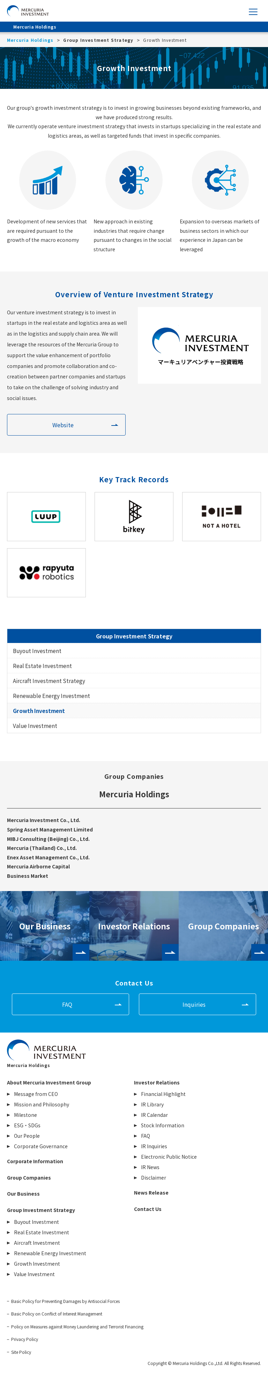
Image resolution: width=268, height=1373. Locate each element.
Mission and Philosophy (41, 1104)
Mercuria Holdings (134, 793)
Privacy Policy (24, 1339)
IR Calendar (154, 1114)
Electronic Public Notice (169, 1156)
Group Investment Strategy (134, 636)
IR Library (152, 1104)
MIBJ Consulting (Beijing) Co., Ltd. (48, 838)
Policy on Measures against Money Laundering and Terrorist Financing (77, 1326)
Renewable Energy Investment (51, 695)
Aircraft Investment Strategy (49, 680)
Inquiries (194, 1004)
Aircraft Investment (37, 1242)
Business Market (27, 875)
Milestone (25, 1114)
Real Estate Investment (42, 665)
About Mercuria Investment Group (49, 1082)
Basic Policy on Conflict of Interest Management (56, 1314)
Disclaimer (153, 1177)
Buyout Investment (37, 650)
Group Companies (223, 926)
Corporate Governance (41, 1146)
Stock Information (162, 1125)
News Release (151, 1192)
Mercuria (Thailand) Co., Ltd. (42, 847)
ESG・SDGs (27, 1125)
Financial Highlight (163, 1093)
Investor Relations (134, 926)
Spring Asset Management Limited (50, 829)
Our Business (44, 926)
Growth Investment (39, 710)
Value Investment (35, 725)
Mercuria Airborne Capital (38, 866)
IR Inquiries (154, 1146)
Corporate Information (35, 1161)
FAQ (67, 1004)
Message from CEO (36, 1093)
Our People (27, 1135)
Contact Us (148, 1208)
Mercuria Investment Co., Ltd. (43, 819)
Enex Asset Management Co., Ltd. (48, 857)
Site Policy (21, 1352)
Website (63, 425)
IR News (150, 1167)
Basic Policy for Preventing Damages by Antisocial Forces (65, 1301)
